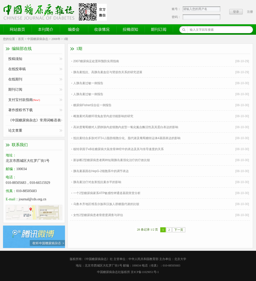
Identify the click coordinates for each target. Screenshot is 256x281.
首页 (21, 39)
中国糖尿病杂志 (37, 39)
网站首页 (18, 29)
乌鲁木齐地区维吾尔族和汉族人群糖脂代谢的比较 (106, 204)
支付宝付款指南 (24, 100)
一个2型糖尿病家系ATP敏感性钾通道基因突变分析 (106, 193)
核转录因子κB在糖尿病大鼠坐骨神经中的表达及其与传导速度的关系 (118, 149)
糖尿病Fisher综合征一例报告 (92, 105)
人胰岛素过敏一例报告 (88, 83)
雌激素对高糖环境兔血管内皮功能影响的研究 (103, 116)
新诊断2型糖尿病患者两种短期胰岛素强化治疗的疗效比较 (111, 160)
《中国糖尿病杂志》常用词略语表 (34, 120)
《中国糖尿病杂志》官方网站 (40, 12)
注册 (250, 11)
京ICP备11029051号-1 (145, 272)
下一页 (178, 230)
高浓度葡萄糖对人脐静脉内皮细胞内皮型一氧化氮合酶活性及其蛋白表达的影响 (125, 127)
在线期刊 (15, 79)
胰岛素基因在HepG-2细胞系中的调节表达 (101, 171)
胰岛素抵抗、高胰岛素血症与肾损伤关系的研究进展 (107, 72)
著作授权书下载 (20, 110)
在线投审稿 (17, 69)
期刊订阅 (159, 29)
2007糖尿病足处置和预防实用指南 (96, 61)
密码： (176, 17)
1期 (66, 39)
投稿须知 (130, 29)
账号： (176, 9)
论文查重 (15, 130)
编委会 (74, 29)
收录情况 (102, 29)
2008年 (56, 39)
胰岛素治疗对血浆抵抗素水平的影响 (97, 182)
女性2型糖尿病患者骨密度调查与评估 (98, 215)
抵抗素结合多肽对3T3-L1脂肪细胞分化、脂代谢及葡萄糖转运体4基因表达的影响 (126, 138)
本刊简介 (46, 29)
